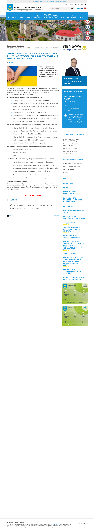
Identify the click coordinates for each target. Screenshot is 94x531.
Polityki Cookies (55, 524)
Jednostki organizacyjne (74, 135)
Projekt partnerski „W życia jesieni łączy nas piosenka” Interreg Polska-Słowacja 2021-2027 (73, 261)
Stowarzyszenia (68, 170)
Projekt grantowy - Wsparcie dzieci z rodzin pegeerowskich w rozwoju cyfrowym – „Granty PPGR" (73, 245)
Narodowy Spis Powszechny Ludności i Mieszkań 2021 (73, 200)
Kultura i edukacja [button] (55, 16)
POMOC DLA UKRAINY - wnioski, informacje (71, 236)
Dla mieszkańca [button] (38, 16)
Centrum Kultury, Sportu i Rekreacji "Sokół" (72, 144)
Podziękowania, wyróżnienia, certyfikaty (74, 218)
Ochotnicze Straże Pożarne (72, 163)
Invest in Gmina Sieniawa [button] (47, 16)
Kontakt (83, 17)
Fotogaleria (68, 206)
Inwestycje (68, 183)
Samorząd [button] (28, 17)
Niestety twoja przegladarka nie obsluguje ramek (75, 293)
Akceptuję (82, 523)
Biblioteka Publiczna (70, 148)
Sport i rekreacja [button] (74, 16)
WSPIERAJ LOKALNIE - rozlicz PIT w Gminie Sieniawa (71, 229)
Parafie (65, 173)
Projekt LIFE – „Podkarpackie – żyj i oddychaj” (72, 271)
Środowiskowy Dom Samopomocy (70, 152)
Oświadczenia (69, 223)
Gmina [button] (21, 17)
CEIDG (65, 187)
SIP (64, 179)
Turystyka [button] (65, 17)
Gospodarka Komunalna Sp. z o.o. (73, 211)
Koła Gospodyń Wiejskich (71, 167)
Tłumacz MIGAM (69, 253)
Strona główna (11, 46)
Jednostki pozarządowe (73, 159)
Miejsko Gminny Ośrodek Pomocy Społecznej (71, 140)
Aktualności (12, 17)
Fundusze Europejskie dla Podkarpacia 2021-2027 (74, 278)
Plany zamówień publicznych (70, 193)
